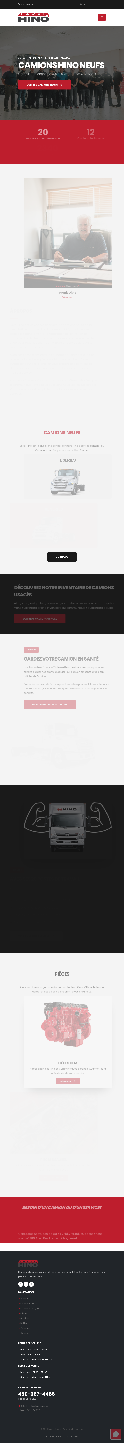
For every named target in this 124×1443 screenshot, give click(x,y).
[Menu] (102, 17)
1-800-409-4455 (28, 1399)
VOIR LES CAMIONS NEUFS (45, 86)
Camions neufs (28, 1303)
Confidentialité (53, 1436)
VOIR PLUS (62, 556)
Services (25, 1318)
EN (82, 4)
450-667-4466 (27, 4)
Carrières (25, 1328)
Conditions (72, 1436)
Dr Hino (24, 1323)
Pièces (24, 1313)
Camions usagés (29, 1308)
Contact (24, 1333)
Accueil (24, 1298)
